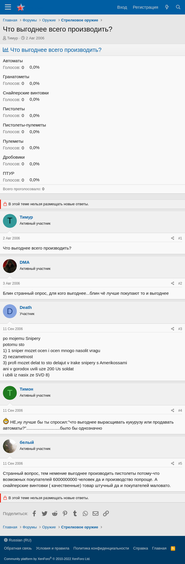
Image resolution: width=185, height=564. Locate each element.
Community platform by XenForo (47, 559)
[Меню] (8, 7)
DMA (25, 262)
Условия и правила (52, 548)
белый (27, 442)
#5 (180, 464)
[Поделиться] (172, 238)
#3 (180, 329)
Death (26, 307)
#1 (180, 238)
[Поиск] (178, 7)
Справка (140, 548)
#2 (180, 283)
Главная (159, 548)
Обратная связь (18, 548)
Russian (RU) (18, 540)
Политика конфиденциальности (101, 548)
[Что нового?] (166, 7)
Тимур (12, 38)
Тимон (26, 389)
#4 (180, 411)
